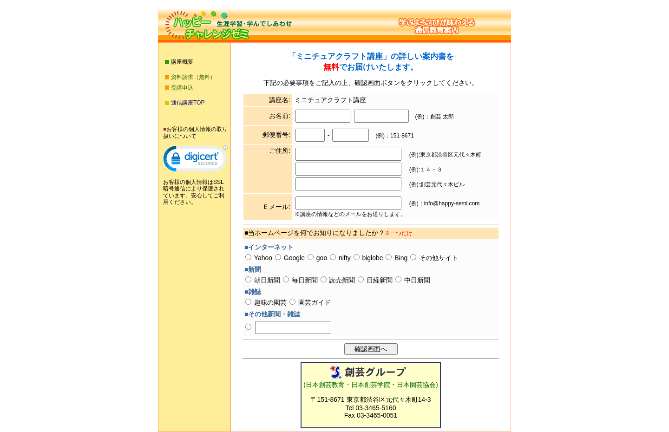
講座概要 (182, 62)
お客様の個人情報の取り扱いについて (195, 132)
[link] (195, 161)
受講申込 (182, 88)
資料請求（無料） (193, 77)
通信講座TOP (187, 102)
